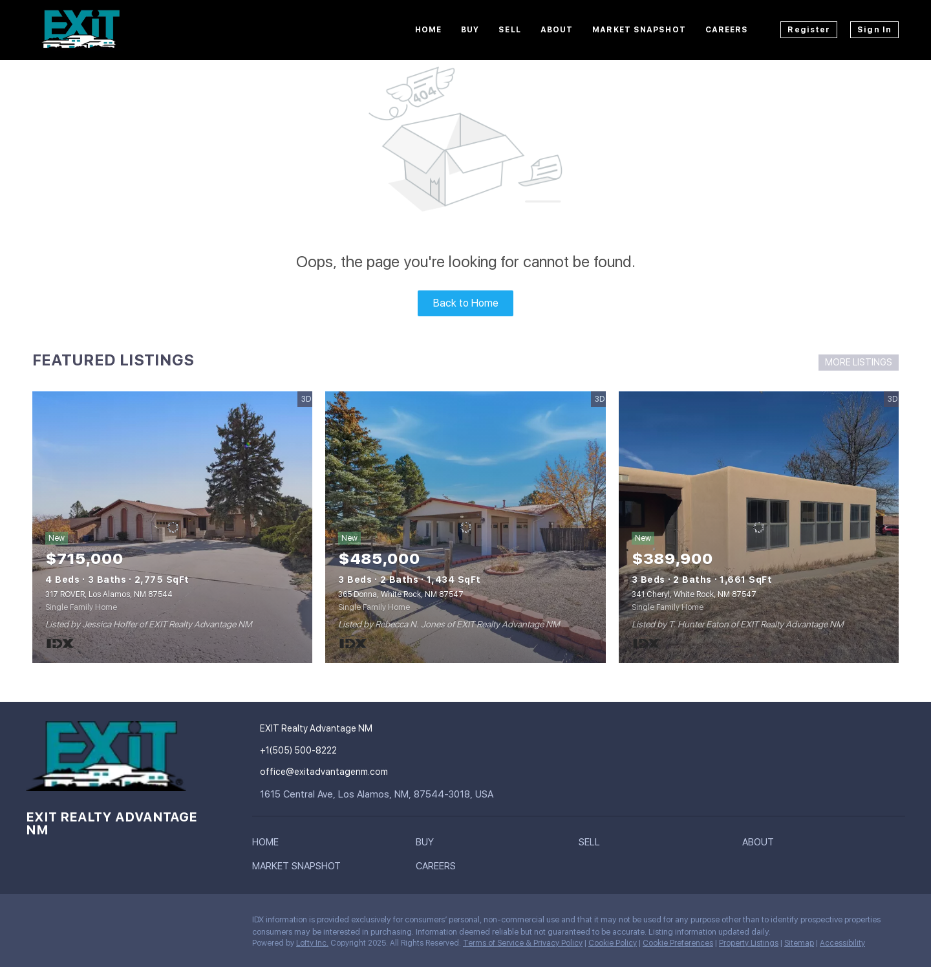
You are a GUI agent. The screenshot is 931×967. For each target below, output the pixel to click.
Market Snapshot (639, 29)
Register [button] (808, 29)
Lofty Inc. (312, 943)
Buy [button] (470, 29)
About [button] (556, 29)
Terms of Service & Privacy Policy (523, 943)
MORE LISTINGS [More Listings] (858, 362)
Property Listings (748, 943)
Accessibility (842, 943)
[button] (268, 845)
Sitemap (799, 943)
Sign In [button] (874, 29)
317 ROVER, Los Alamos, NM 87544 (109, 594)
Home (428, 29)
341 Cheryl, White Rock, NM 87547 (694, 594)
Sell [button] (509, 29)
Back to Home (465, 303)
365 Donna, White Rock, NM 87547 (401, 594)
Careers (727, 29)
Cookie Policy (612, 943)
